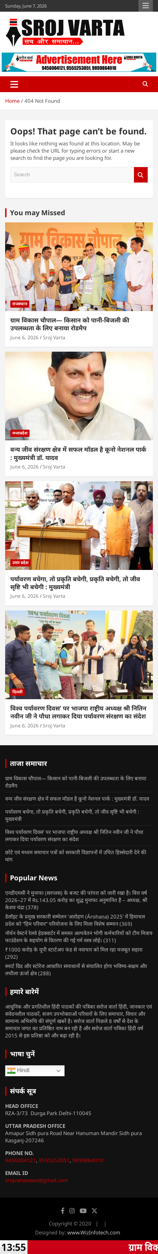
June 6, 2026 (24, 337)
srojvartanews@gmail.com (36, 1180)
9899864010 (87, 1160)
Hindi (18, 1071)
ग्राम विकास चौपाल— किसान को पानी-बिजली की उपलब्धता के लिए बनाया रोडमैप (69, 324)
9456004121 (20, 1160)
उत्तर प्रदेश (20, 562)
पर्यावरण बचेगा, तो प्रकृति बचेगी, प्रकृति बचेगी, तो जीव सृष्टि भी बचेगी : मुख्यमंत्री (75, 583)
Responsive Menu (145, 6)
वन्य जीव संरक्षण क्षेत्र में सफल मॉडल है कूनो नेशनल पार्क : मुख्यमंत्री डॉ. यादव (78, 453)
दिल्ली (17, 692)
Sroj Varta (54, 337)
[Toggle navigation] (14, 84)
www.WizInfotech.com (93, 1232)
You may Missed (37, 212)
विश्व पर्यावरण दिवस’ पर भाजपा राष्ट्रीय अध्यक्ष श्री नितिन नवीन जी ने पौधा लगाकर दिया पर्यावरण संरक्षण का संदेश (78, 712)
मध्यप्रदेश (19, 433)
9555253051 (54, 1160)
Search (141, 175)
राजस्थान (19, 304)
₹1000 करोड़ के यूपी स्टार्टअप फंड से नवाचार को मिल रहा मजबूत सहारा (74, 949)
